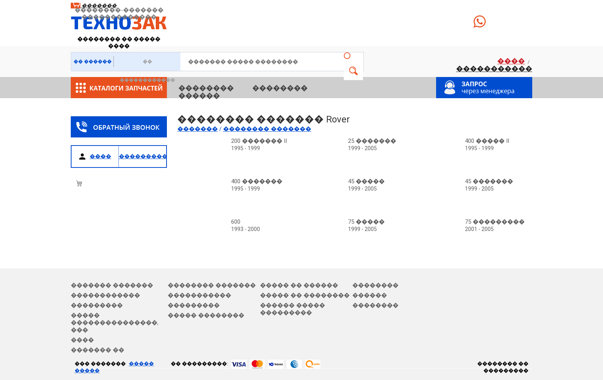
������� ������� (112, 285)
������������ (105, 295)
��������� (97, 305)
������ (199, 96)
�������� (206, 88)
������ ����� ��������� (292, 309)
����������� (494, 69)
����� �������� (206, 315)
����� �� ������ (299, 285)
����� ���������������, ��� (114, 322)
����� (353, 71)
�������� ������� (212, 285)
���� (511, 61)
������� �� (97, 350)
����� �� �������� (305, 295)
